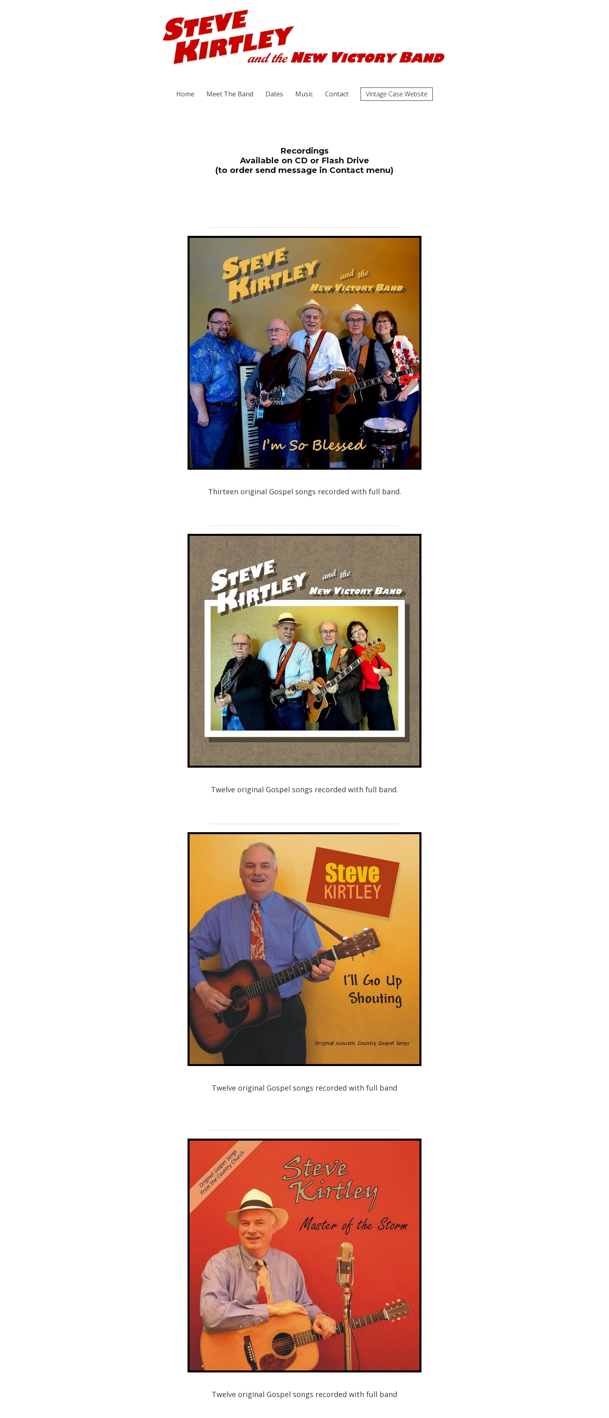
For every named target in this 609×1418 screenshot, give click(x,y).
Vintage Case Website (397, 94)
